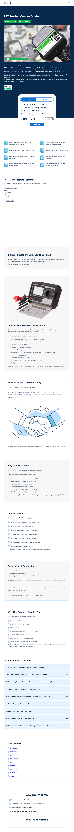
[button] (68, 3)
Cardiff (12, 776)
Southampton (14, 758)
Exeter (12, 762)
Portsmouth (13, 751)
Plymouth (12, 765)
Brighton (12, 755)
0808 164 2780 (10, 201)
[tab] (28, 99)
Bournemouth (14, 748)
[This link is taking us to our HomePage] (7, 3)
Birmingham (13, 769)
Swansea (12, 772)
